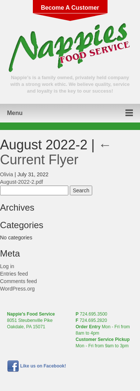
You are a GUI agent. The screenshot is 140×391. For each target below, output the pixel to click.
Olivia (6, 174)
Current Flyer (56, 152)
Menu (15, 113)
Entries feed (14, 274)
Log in (7, 266)
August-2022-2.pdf (21, 182)
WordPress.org (17, 289)
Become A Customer (70, 7)
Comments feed (18, 281)
